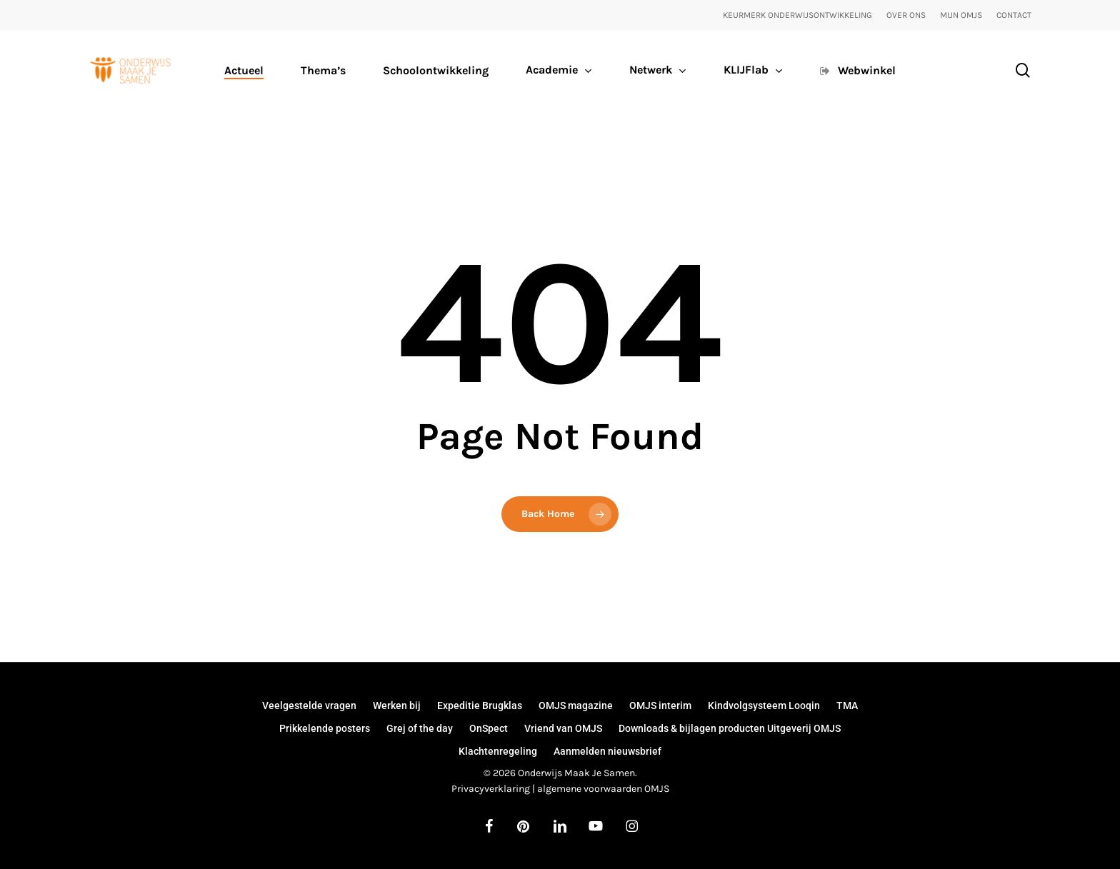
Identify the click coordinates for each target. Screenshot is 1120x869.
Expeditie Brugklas (479, 705)
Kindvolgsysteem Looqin (764, 705)
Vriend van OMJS (563, 728)
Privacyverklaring (490, 789)
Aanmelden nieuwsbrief (607, 751)
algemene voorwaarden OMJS (603, 789)
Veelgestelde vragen (309, 705)
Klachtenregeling (498, 751)
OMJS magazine (576, 705)
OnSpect (488, 728)
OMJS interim (660, 705)
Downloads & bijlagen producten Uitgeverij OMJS (730, 728)
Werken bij (397, 705)
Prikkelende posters (324, 728)
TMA (847, 705)
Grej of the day (419, 728)
